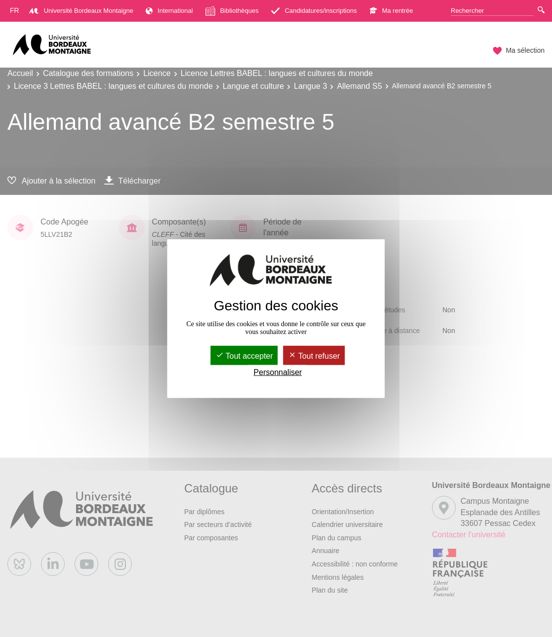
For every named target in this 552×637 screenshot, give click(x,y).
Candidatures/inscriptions (314, 10)
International (169, 10)
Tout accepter (244, 355)
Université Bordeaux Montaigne (81, 10)
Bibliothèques (232, 11)
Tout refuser (314, 355)
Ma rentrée (391, 10)
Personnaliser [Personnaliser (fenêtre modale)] (278, 372)
